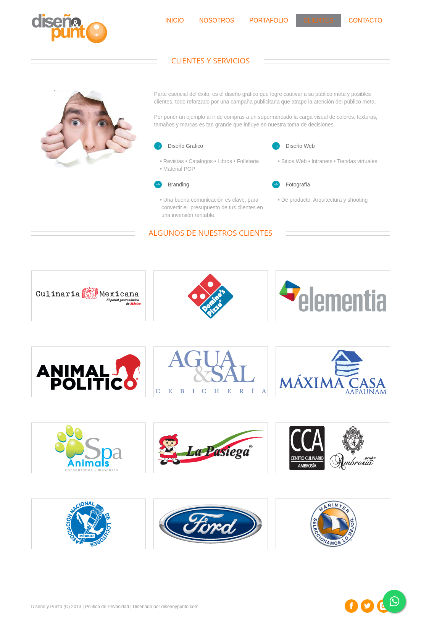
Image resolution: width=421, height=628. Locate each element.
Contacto (365, 20)
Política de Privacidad (107, 606)
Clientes (318, 20)
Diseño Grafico (185, 146)
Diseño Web (300, 146)
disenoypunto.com (179, 606)
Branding (178, 184)
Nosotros (216, 20)
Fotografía (298, 184)
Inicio (174, 20)
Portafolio (268, 20)
